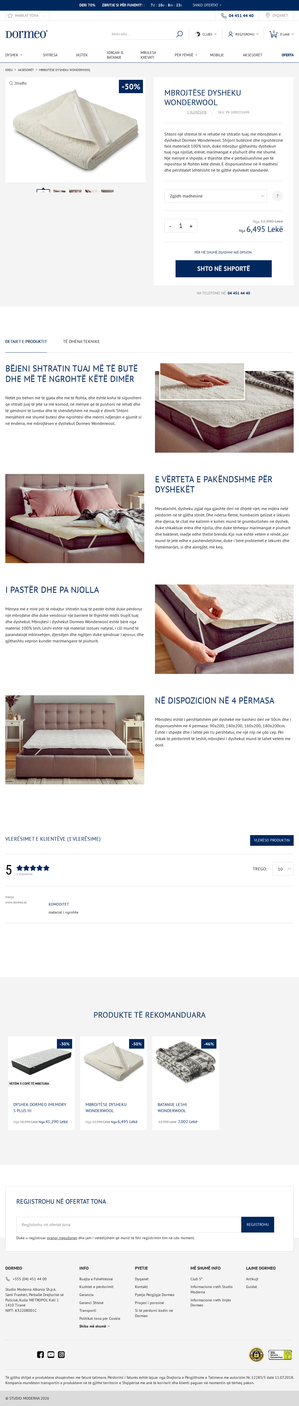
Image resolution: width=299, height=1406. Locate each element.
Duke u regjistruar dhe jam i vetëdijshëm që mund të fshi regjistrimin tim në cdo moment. (105, 1237)
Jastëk (82, 55)
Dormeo (13, 1268)
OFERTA (288, 55)
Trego (259, 868)
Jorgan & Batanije (115, 55)
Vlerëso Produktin (272, 840)
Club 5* (197, 1279)
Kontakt (141, 1286)
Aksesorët (252, 55)
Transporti (87, 1310)
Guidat (251, 1286)
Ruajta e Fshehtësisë (96, 1279)
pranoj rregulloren (62, 1237)
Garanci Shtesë (91, 1302)
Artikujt (252, 1279)
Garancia (86, 1294)
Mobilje (217, 55)
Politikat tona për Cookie (99, 1318)
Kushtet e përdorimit (96, 1286)
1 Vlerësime (197, 112)
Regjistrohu (258, 1224)
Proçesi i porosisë (149, 1302)
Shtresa (50, 55)
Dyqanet (280, 15)
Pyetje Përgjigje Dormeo (154, 1294)
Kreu (9, 70)
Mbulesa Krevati (148, 55)
